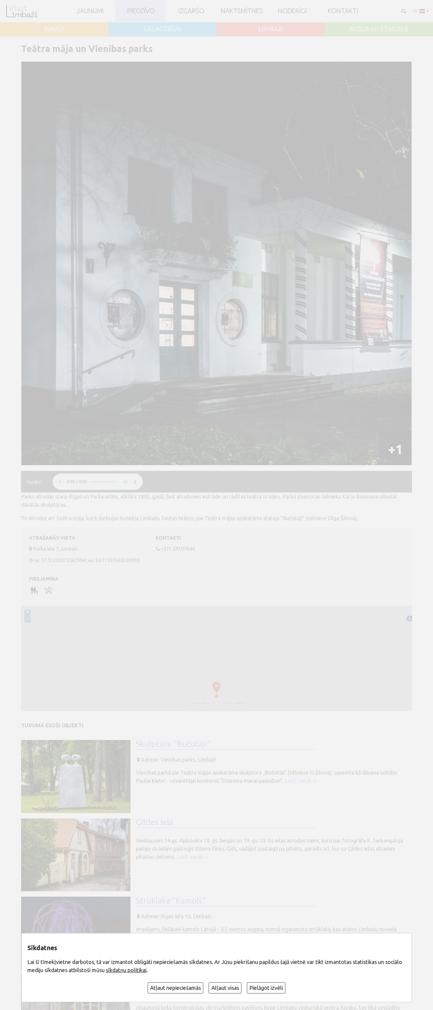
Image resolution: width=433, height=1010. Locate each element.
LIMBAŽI (270, 29)
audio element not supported (98, 482)
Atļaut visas (225, 988)
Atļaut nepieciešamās (175, 988)
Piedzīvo (141, 11)
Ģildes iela (154, 822)
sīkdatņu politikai (126, 970)
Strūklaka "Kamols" (171, 901)
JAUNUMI (90, 11)
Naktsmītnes (242, 11)
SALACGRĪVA (162, 29)
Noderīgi (292, 11)
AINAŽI (54, 29)
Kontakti (343, 11)
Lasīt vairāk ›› (300, 781)
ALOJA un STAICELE (379, 29)
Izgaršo (191, 11)
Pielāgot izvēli (266, 988)
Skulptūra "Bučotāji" (173, 744)
